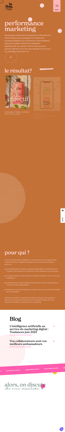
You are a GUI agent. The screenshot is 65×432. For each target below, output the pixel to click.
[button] (61, 429)
